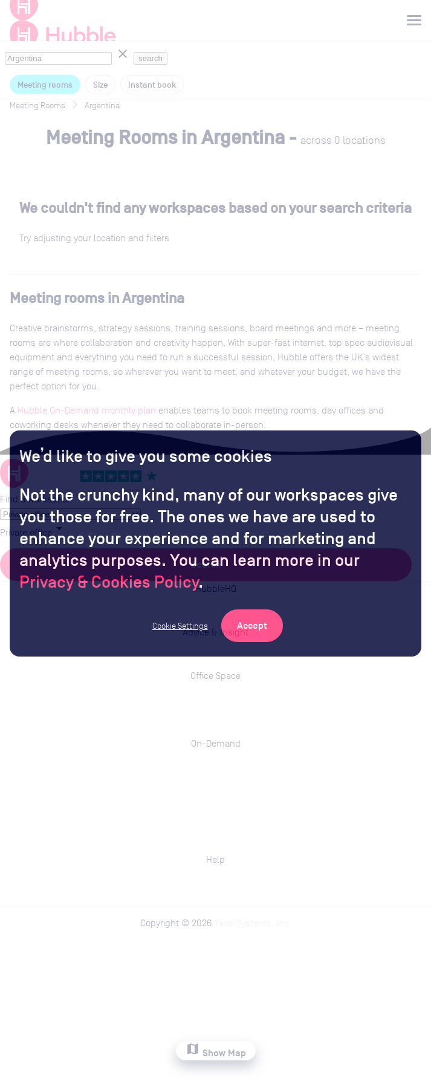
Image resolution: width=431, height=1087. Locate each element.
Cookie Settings (180, 626)
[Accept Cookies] (252, 625)
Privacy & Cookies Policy (108, 581)
